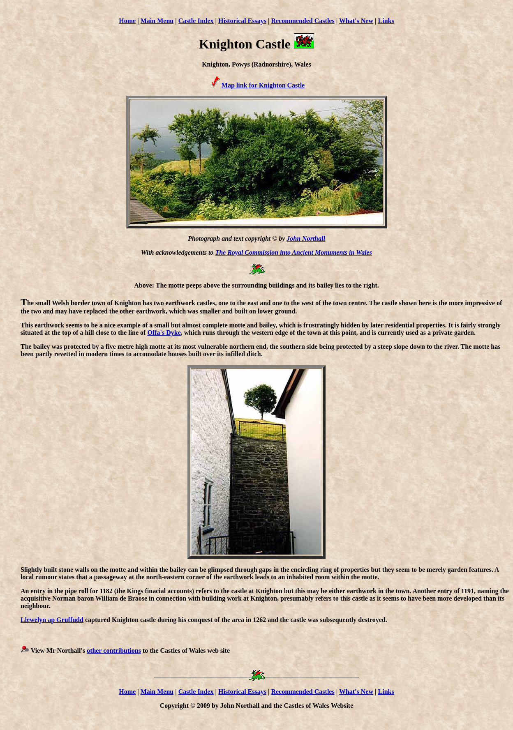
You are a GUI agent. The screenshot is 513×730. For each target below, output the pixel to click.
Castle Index (196, 20)
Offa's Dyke (163, 332)
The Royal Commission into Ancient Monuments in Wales (293, 252)
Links (386, 20)
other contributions (114, 650)
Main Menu (157, 20)
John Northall (306, 238)
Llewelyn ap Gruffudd (52, 619)
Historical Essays (242, 20)
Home (127, 20)
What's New (356, 20)
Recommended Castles (302, 20)
